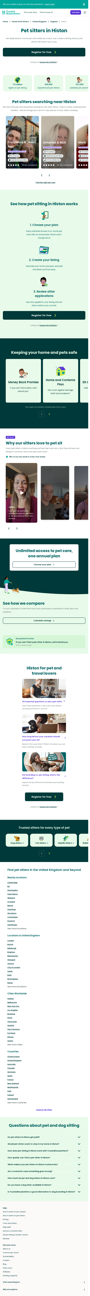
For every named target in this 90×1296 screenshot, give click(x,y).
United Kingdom (14, 1060)
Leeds (10, 971)
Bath (9, 975)
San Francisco (13, 1029)
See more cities (14, 1044)
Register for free (44, 52)
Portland (11, 1033)
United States (13, 1056)
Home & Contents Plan (12, 1231)
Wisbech (11, 898)
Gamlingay (12, 925)
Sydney (10, 998)
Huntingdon (12, 890)
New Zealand (13, 1083)
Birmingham (12, 979)
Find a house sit (46, 12)
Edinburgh (11, 948)
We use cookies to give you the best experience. (29, 4)
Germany (11, 1072)
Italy (9, 1091)
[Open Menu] (85, 12)
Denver (10, 1037)
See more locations (16, 928)
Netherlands (12, 1087)
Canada (11, 1068)
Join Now (76, 12)
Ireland (10, 1095)
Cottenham (12, 917)
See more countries (17, 1102)
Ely (8, 886)
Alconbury (11, 913)
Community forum (11, 1252)
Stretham (11, 909)
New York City (13, 1006)
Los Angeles (12, 1010)
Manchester (12, 956)
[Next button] (49, 175)
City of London (13, 967)
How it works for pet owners (14, 1212)
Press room (7, 1268)
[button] (21, 493)
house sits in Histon (48, 62)
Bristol (10, 944)
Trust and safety (10, 1223)
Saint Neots (12, 894)
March (10, 905)
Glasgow (11, 960)
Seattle (10, 1025)
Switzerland (12, 1099)
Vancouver (12, 1021)
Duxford (11, 921)
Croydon (11, 902)
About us (6, 1249)
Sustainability (8, 1256)
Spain (9, 1076)
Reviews (6, 1238)
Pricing (5, 1219)
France (10, 1079)
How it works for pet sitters (14, 1215)
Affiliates (6, 1272)
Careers (6, 1260)
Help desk (7, 1227)
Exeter (10, 983)
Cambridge (12, 882)
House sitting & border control (15, 1235)
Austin (10, 1041)
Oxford (10, 963)
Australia (11, 1064)
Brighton (11, 952)
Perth (9, 1018)
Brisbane (11, 1014)
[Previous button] (9, 528)
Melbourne (12, 1002)
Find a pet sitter (30, 12)
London (10, 940)
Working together (10, 1275)
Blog (4, 1264)
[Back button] (42, 175)
